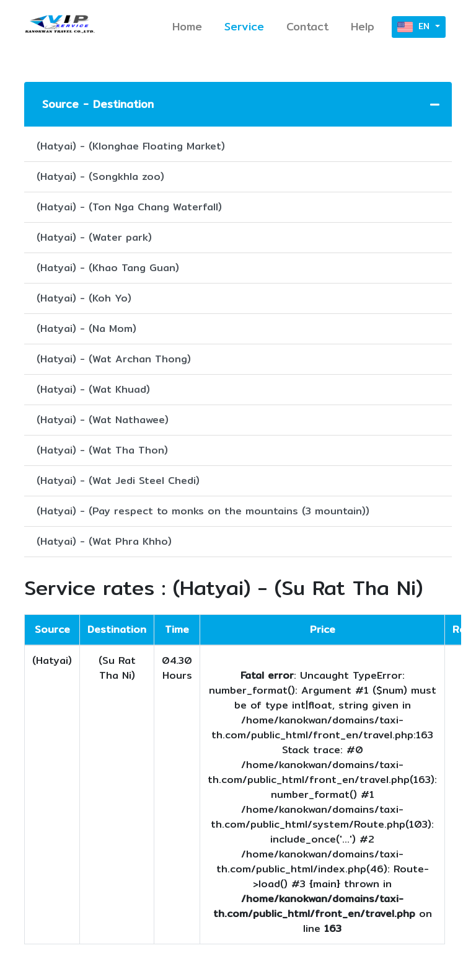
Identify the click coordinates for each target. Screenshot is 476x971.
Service (244, 26)
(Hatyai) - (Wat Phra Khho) (104, 541)
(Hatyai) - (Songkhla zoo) (100, 176)
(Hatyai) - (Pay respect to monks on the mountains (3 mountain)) (203, 511)
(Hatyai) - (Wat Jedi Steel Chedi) (118, 480)
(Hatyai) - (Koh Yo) (84, 298)
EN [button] (415, 27)
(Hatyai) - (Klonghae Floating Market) (131, 146)
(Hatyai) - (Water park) (94, 237)
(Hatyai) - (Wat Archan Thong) (114, 359)
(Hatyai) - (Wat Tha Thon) (102, 450)
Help (362, 26)
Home (187, 26)
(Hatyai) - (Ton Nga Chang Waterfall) (129, 207)
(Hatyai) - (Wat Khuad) (93, 389)
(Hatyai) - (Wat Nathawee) (103, 419)
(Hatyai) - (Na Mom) (86, 328)
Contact (307, 26)
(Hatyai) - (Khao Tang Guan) (108, 267)
